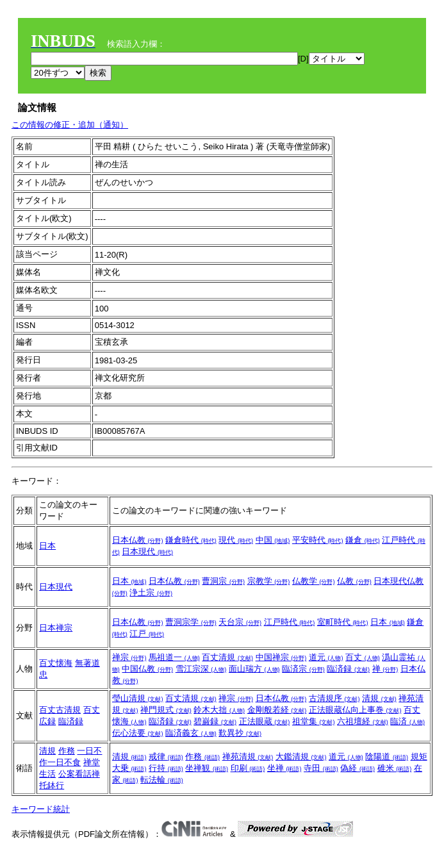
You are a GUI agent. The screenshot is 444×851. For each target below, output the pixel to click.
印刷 (248, 768)
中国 (273, 540)
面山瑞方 (254, 668)
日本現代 (147, 551)
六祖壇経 (362, 721)
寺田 (321, 768)
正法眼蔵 (264, 721)
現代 (235, 540)
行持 (166, 768)
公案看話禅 (79, 774)
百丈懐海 (55, 663)
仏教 (354, 581)
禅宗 (129, 657)
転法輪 (161, 779)
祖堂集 (313, 721)
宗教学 (268, 581)
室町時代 (342, 622)
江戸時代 (289, 622)
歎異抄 (239, 733)
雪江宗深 (201, 668)
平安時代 (317, 540)
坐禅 (284, 768)
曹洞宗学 (191, 622)
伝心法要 (137, 733)
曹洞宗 (223, 581)
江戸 (146, 633)
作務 (66, 751)
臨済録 (348, 668)
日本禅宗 (55, 627)
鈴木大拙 (219, 710)
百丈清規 (227, 657)
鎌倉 (362, 540)
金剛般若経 (277, 710)
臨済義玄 (191, 733)
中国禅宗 (281, 657)
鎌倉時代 (191, 540)
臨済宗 (303, 668)
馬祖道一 (174, 657)
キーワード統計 (41, 809)
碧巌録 (214, 721)
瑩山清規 (137, 698)
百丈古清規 (60, 710)
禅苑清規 (248, 756)
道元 (326, 657)
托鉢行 (51, 785)
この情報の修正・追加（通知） (70, 124)
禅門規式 (166, 710)
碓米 (394, 768)
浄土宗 (150, 592)
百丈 (362, 657)
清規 (379, 698)
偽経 (357, 768)
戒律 (166, 756)
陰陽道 (386, 756)
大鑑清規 (301, 756)
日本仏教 (137, 540)
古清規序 (334, 698)
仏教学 (313, 581)
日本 (47, 545)
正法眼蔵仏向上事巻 (355, 710)
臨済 (407, 721)
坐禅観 (206, 768)
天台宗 (239, 622)
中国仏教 (147, 668)
